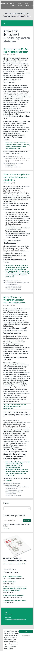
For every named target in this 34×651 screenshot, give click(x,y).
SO (16, 160)
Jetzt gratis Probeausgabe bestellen (14, 564)
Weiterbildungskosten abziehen (14, 163)
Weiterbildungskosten (11, 284)
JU (24, 158)
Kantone (11, 156)
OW (9, 160)
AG (6, 156)
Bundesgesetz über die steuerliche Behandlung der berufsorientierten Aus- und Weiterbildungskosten (16, 267)
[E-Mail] (12, 520)
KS (15, 165)
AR (15, 156)
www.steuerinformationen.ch (17, 14)
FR (16, 158)
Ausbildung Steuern (10, 493)
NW (6, 160)
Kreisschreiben (9, 165)
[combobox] (17, 508)
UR (24, 160)
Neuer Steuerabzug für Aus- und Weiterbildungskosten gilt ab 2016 (16, 177)
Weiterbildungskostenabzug (13, 287)
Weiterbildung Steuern (23, 282)
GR (22, 158)
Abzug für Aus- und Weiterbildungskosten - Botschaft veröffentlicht (14, 300)
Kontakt (8, 480)
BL (19, 156)
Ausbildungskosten (10, 282)
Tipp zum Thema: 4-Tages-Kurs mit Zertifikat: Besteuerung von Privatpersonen (14, 406)
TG (20, 160)
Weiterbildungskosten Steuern (13, 286)
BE (17, 156)
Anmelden (27, 520)
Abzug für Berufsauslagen (12, 485)
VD (26, 160)
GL (20, 158)
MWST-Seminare (12, 4)
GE (18, 158)
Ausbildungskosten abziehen (13, 167)
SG (11, 160)
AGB (6, 612)
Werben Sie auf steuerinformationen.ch (15, 619)
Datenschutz (8, 615)
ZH (8, 161)
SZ (18, 160)
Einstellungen (26, 635)
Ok (26, 631)
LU (26, 158)
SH (13, 160)
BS (21, 156)
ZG (6, 161)
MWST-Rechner (20, 4)
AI (8, 156)
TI (22, 160)
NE (29, 158)
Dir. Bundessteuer (10, 158)
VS (28, 160)
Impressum (8, 617)
